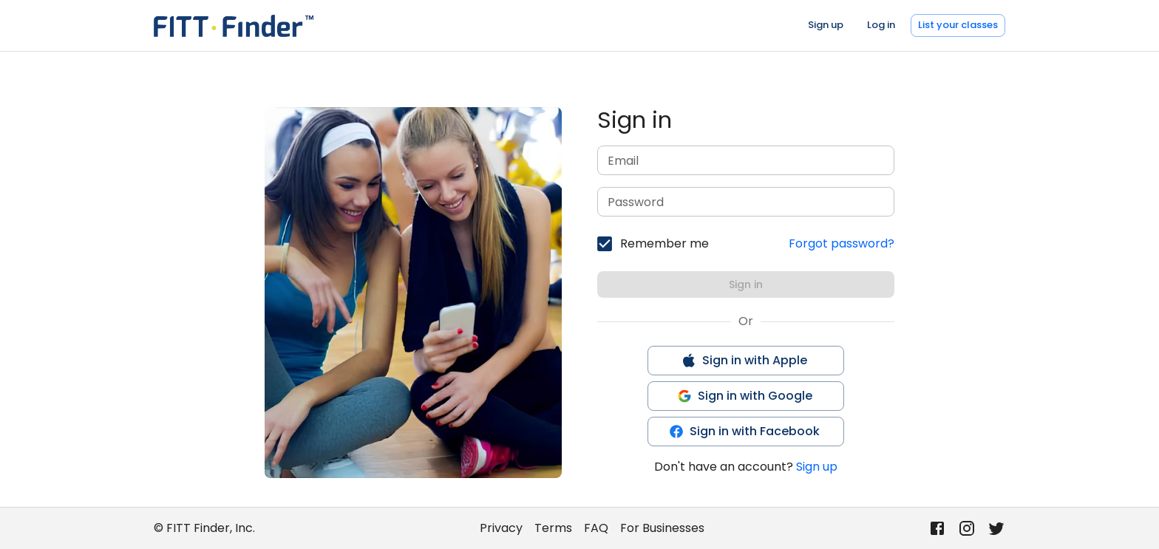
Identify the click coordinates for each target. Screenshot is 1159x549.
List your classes (958, 25)
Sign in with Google (744, 395)
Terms (553, 527)
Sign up (825, 25)
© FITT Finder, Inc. (204, 527)
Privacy (501, 527)
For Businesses (662, 527)
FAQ (596, 527)
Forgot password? (841, 243)
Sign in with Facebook (744, 431)
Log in (881, 25)
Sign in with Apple (744, 360)
